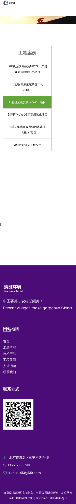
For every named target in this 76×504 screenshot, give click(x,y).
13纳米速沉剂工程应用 (27, 145)
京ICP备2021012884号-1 (51, 498)
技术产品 (9, 353)
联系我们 (9, 372)
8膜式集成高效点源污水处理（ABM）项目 (27, 130)
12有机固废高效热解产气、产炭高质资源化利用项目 (27, 69)
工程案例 (9, 359)
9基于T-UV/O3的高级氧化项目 (27, 115)
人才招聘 (9, 366)
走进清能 (9, 347)
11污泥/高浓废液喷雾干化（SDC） (27, 87)
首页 (6, 341)
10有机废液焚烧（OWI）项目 (27, 102)
